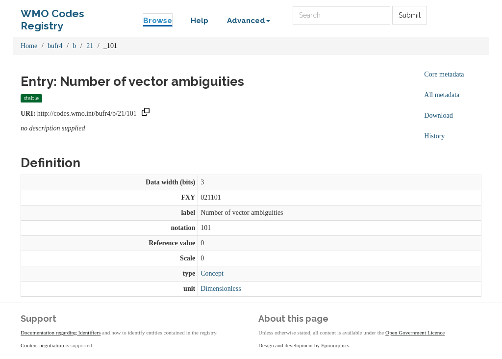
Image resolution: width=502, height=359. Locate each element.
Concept (212, 273)
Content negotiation (42, 345)
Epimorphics (335, 345)
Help (199, 20)
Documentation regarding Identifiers (60, 332)
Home (29, 46)
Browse (157, 20)
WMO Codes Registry (52, 16)
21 (89, 46)
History (434, 136)
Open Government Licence (415, 332)
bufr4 (55, 46)
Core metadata (444, 74)
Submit (410, 15)
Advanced (248, 20)
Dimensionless (221, 288)
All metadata (441, 95)
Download (438, 115)
